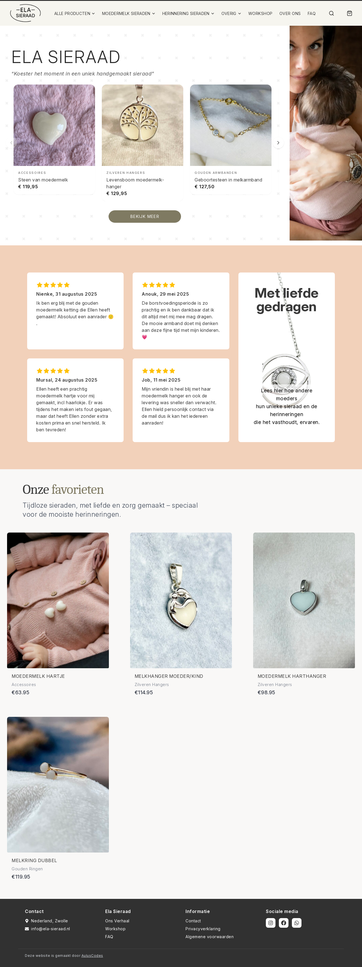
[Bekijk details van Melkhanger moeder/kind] (181, 600)
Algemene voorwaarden (210, 936)
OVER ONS (290, 13)
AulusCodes (92, 955)
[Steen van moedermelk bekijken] (54, 139)
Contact (193, 920)
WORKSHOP (260, 13)
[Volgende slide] (278, 142)
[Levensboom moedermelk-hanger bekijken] (142, 143)
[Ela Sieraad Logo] (25, 13)
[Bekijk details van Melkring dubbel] (58, 785)
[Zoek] (331, 13)
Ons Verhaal (117, 920)
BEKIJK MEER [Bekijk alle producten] (144, 216)
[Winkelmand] (349, 13)
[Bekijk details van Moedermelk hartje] (58, 600)
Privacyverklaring (203, 928)
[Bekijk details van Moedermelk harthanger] (304, 600)
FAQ (312, 13)
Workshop (115, 928)
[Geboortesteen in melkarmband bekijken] (231, 139)
